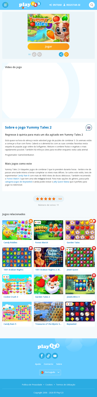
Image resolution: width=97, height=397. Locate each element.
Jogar (48, 46)
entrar (55, 4)
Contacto (48, 364)
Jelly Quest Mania (61, 181)
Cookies (49, 384)
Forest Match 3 (14, 178)
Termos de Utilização (65, 384)
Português (48, 372)
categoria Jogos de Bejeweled (18, 181)
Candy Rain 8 (23, 175)
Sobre (59, 364)
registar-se (71, 4)
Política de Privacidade (32, 384)
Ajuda (38, 364)
